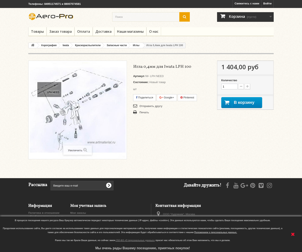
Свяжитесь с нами (247, 3)
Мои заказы (78, 212)
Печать (144, 112)
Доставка (103, 31)
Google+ (166, 97)
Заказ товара (60, 31)
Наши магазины (130, 31)
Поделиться (144, 97)
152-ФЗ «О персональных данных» (135, 240)
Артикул (138, 76)
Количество (229, 80)
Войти (267, 3)
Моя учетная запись (88, 206)
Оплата (83, 31)
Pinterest (187, 97)
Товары (37, 31)
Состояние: (140, 82)
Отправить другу (150, 106)
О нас (153, 31)
